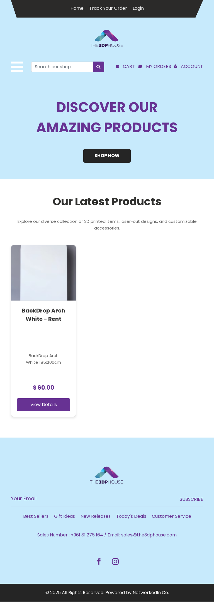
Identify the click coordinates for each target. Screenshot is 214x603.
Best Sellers (35, 517)
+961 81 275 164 (87, 536)
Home (77, 8)
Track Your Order (108, 8)
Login (138, 8)
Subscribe (191, 500)
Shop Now (107, 156)
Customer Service (171, 517)
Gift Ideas (64, 517)
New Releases (96, 517)
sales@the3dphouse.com (149, 536)
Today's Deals (131, 517)
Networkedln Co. (151, 594)
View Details (40, 406)
